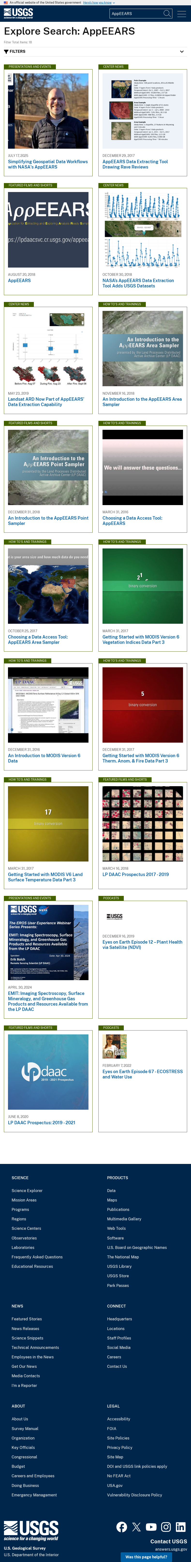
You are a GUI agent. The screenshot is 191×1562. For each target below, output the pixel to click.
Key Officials (23, 1447)
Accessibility (118, 1419)
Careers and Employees (33, 1476)
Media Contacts (26, 1376)
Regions (19, 1219)
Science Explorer (27, 1190)
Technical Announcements (35, 1347)
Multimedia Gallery (124, 1219)
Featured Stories (27, 1319)
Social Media (119, 1347)
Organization (23, 1438)
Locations (116, 1328)
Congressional (24, 1457)
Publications (118, 1209)
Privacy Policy (119, 1447)
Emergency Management (34, 1495)
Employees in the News (33, 1357)
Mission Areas (24, 1200)
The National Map (123, 1257)
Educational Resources (32, 1266)
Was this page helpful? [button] (146, 1557)
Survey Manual (25, 1428)
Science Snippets (27, 1338)
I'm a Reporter (24, 1385)
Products (117, 1178)
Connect (116, 1306)
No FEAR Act (119, 1476)
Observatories (24, 1238)
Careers (114, 1357)
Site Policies (118, 1438)
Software (115, 1238)
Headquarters (119, 1319)
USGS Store (118, 1276)
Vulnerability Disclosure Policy (134, 1495)
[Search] (167, 13)
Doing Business (25, 1485)
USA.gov (115, 1485)
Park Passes (118, 1285)
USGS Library (119, 1266)
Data (111, 1190)
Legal (113, 1406)
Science (20, 1178)
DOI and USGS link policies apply (137, 1466)
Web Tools (116, 1228)
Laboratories (23, 1247)
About (18, 1406)
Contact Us (117, 1366)
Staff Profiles (119, 1338)
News (17, 1306)
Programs (20, 1209)
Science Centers (26, 1228)
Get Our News (24, 1366)
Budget (18, 1466)
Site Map (115, 1457)
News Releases (25, 1328)
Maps (112, 1200)
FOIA (111, 1428)
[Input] (141, 13)
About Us (20, 1419)
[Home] (18, 17)
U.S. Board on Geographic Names (137, 1247)
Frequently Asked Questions (37, 1257)
